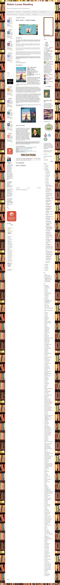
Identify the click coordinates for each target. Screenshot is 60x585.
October (47, 173)
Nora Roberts (48, 83)
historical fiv (46, 405)
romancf (46, 514)
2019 (46, 268)
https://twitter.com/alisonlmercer (23, 149)
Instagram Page (43, 11)
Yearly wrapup (47, 574)
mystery (46, 454)
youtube (46, 575)
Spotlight (46, 536)
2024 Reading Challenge (10, 41)
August (47, 176)
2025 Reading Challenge (10, 30)
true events (46, 550)
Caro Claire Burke (48, 62)
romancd (46, 509)
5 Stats (46, 313)
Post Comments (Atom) (23, 189)
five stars (46, 392)
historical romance (47, 407)
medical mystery (47, 435)
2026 (46, 165)
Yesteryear (47, 61)
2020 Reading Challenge (10, 110)
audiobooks (46, 330)
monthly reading (47, 447)
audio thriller (47, 327)
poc (45, 472)
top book (46, 547)
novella (46, 462)
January (47, 262)
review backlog (47, 504)
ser (45, 526)
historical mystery (47, 406)
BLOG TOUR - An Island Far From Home (48, 201)
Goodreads (34, 11)
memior (46, 437)
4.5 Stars (46, 305)
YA (45, 571)
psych (45, 485)
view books (11, 38)
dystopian (46, 378)
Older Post (39, 187)
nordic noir (46, 461)
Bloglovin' (18, 11)
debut (45, 369)
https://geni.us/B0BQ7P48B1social (21, 62)
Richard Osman (48, 76)
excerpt (46, 382)
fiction (46, 389)
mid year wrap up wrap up (48, 441)
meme (45, 436)
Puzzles (46, 494)
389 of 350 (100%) (9, 49)
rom (45, 507)
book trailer (46, 346)
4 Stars (46, 299)
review (46, 503)
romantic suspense (47, 518)
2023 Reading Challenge (10, 53)
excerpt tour (46, 383)
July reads (46, 422)
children (46, 350)
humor (46, 414)
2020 (46, 267)
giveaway (46, 396)
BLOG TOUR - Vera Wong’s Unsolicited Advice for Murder (49, 227)
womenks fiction (47, 569)
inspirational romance (48, 415)
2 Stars (46, 290)
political (46, 475)
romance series (47, 512)
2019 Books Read (47, 275)
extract (46, 384)
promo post (46, 481)
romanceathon (47, 513)
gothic (45, 397)
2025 (46, 166)
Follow (45, 157)
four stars (46, 393)
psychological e (47, 489)
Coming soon (47, 359)
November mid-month (48, 463)
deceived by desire (47, 371)
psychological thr (47, 490)
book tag (46, 345)
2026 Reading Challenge (10, 18)
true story (46, 551)
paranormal (46, 471)
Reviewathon (47, 505)
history (46, 411)
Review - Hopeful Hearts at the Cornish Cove (49, 186)
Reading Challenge (47, 281)
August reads (47, 332)
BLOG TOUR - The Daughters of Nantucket (49, 224)
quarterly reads (47, 495)
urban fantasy (47, 552)
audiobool (46, 331)
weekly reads (47, 555)
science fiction (47, 522)
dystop (46, 377)
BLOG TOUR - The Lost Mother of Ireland (49, 209)
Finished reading (47, 391)
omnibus (46, 467)
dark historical (47, 368)
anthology (46, 318)
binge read (46, 336)
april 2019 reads (47, 321)
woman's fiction (47, 559)
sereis (45, 527)
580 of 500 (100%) (9, 106)
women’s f (46, 561)
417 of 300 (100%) (9, 37)
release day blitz (47, 499)
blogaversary (47, 341)
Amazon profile (10, 11)
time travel (46, 546)
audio (45, 326)
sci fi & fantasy (47, 521)
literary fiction (47, 427)
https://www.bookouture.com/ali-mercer (31, 151)
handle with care (47, 400)
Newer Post (18, 187)
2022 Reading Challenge (10, 87)
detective (46, 372)
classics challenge (47, 357)
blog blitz (46, 339)
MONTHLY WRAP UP (48, 448)
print (45, 477)
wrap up (46, 570)
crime (45, 364)
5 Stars (46, 306)
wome (45, 560)
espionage (46, 379)
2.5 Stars (46, 291)
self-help (46, 523)
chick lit (46, 349)
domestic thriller (47, 375)
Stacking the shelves (48, 538)
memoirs (46, 440)
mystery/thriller (47, 457)
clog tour (46, 358)
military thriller (47, 446)
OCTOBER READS (48, 466)
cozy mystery (47, 363)
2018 (46, 270)
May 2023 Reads (47, 433)
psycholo (46, 486)
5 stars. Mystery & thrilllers (49, 310)
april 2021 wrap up (47, 322)
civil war (46, 354)
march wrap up (47, 431)
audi (45, 325)
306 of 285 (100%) (9, 141)
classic (46, 355)
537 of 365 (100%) (9, 129)
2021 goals (46, 294)
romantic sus (46, 517)
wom (45, 557)
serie (45, 528)
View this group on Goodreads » (10, 270)
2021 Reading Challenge (10, 99)
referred (46, 496)
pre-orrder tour (47, 476)
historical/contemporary (48, 410)
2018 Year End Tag (47, 293)
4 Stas (45, 304)
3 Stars (46, 295)
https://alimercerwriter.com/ (23, 152)
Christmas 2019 (47, 353)
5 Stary (46, 312)
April (47, 182)
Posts (9, 74)
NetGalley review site (12, 14)
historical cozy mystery (48, 402)
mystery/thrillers (47, 458)
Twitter (28, 14)
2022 (46, 264)
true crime (46, 548)
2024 (46, 168)
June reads (46, 423)
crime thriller (47, 367)
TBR (45, 541)
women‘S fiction (47, 565)
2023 (46, 169)
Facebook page (26, 11)
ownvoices (46, 468)
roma (45, 508)
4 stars (46, 298)
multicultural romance (48, 453)
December (47, 170)
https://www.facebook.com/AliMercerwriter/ (25, 148)
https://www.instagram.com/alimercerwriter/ (26, 150)
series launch (47, 531)
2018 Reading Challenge (10, 133)
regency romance (47, 498)
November (47, 172)
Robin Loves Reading (20, 4)
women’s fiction (47, 566)
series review (47, 532)
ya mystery (46, 573)
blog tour (46, 340)
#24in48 (46, 285)
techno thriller (47, 543)
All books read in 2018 (48, 276)
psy (45, 484)
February (47, 261)
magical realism (47, 428)
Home (28, 187)
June (46, 179)
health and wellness (47, 401)
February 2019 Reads (48, 388)
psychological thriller (48, 491)
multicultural (47, 452)
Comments (10, 76)
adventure (46, 317)
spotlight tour (47, 537)
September (47, 175)
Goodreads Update (47, 280)
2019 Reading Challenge (10, 122)
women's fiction (47, 564)
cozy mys (46, 362)
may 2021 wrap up (47, 432)
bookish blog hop (47, 348)
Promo (46, 480)
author (46, 334)
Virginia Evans (48, 49)
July (46, 178)
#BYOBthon (46, 286)
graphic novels (47, 398)
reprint (46, 500)
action (45, 316)
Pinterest (21, 14)
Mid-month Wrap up (48, 443)
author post (46, 335)
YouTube (34, 14)
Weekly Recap (47, 556)
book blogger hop (47, 344)
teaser (45, 542)
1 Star (45, 289)
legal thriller (46, 426)
